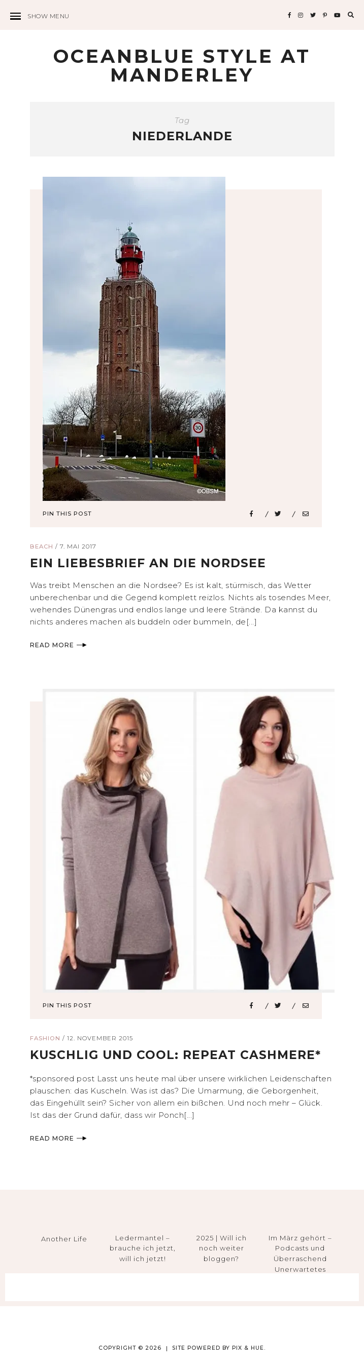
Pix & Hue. (249, 1350)
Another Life (64, 1241)
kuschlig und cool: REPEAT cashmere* (178, 1057)
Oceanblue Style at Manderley (182, 67)
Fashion (45, 1040)
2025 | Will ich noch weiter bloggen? (221, 1250)
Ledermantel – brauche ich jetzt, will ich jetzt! (143, 1250)
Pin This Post (67, 515)
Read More (58, 647)
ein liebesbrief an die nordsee (150, 565)
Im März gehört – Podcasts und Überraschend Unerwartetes (300, 1255)
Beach (41, 549)
